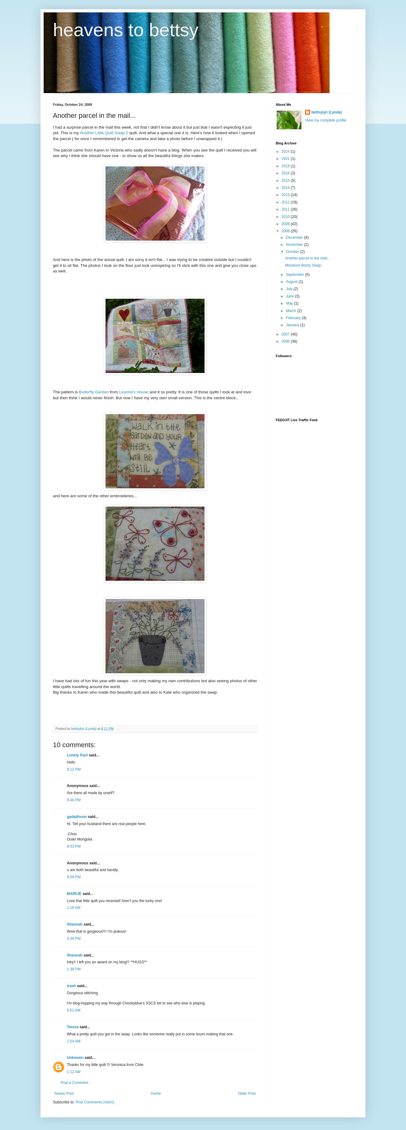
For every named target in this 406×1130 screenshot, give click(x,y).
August (292, 282)
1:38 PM (74, 969)
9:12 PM (74, 769)
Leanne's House (134, 392)
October (293, 252)
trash (71, 986)
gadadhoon (77, 817)
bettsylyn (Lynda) (326, 112)
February (294, 318)
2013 (286, 195)
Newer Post (64, 1093)
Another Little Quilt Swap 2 (104, 133)
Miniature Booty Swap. (303, 265)
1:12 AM (73, 1072)
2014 (286, 188)
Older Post (247, 1093)
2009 (286, 224)
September (295, 274)
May (290, 303)
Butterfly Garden (94, 392)
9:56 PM (74, 877)
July (290, 289)
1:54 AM (73, 1041)
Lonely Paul (77, 755)
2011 (286, 209)
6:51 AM (73, 1010)
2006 (286, 341)
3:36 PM (74, 938)
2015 (286, 180)
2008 (286, 231)
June (290, 296)
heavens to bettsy (125, 29)
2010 (286, 217)
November (295, 244)
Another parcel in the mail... (307, 258)
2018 (286, 166)
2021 (286, 158)
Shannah (75, 924)
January (293, 325)
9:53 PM (74, 846)
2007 (286, 334)
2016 (286, 173)
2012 (286, 202)
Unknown (75, 1057)
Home (156, 1093)
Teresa (73, 1027)
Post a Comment (74, 1083)
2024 (286, 151)
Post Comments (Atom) (95, 1102)
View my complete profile (325, 120)
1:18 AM (73, 907)
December (295, 237)
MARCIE (74, 894)
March (291, 311)
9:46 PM (74, 800)
